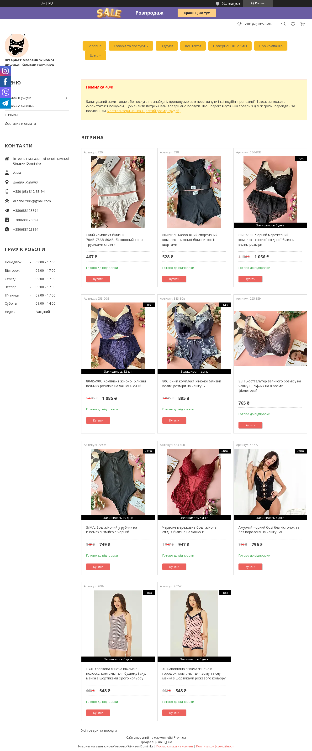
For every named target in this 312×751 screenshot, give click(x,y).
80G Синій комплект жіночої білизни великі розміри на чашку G (191, 383)
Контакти (193, 45)
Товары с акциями (19, 106)
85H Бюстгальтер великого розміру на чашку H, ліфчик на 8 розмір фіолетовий (269, 386)
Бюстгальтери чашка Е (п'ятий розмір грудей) (143, 111)
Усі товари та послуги (99, 730)
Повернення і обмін (230, 45)
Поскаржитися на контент (174, 746)
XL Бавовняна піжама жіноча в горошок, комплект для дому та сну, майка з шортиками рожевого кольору (194, 673)
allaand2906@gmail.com (32, 201)
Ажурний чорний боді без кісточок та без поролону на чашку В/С (268, 529)
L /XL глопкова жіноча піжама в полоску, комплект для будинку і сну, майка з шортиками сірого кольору (116, 673)
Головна (94, 45)
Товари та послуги (129, 45)
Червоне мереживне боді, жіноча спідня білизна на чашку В (189, 529)
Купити (98, 279)
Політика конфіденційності (215, 746)
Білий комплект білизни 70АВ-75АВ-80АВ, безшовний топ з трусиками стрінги (114, 239)
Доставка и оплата (20, 123)
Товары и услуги (18, 97)
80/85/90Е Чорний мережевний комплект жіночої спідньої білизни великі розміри (266, 239)
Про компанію (271, 45)
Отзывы (11, 115)
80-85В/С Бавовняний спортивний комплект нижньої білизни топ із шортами (189, 239)
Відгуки (166, 45)
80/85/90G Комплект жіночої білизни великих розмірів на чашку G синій (116, 383)
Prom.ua (180, 737)
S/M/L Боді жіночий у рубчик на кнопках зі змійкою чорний (111, 529)
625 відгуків (231, 3)
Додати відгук (293, 24)
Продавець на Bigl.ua (156, 742)
